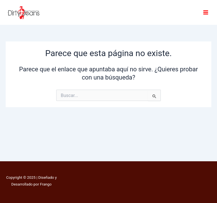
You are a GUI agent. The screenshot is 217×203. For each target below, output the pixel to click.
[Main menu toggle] (205, 12)
